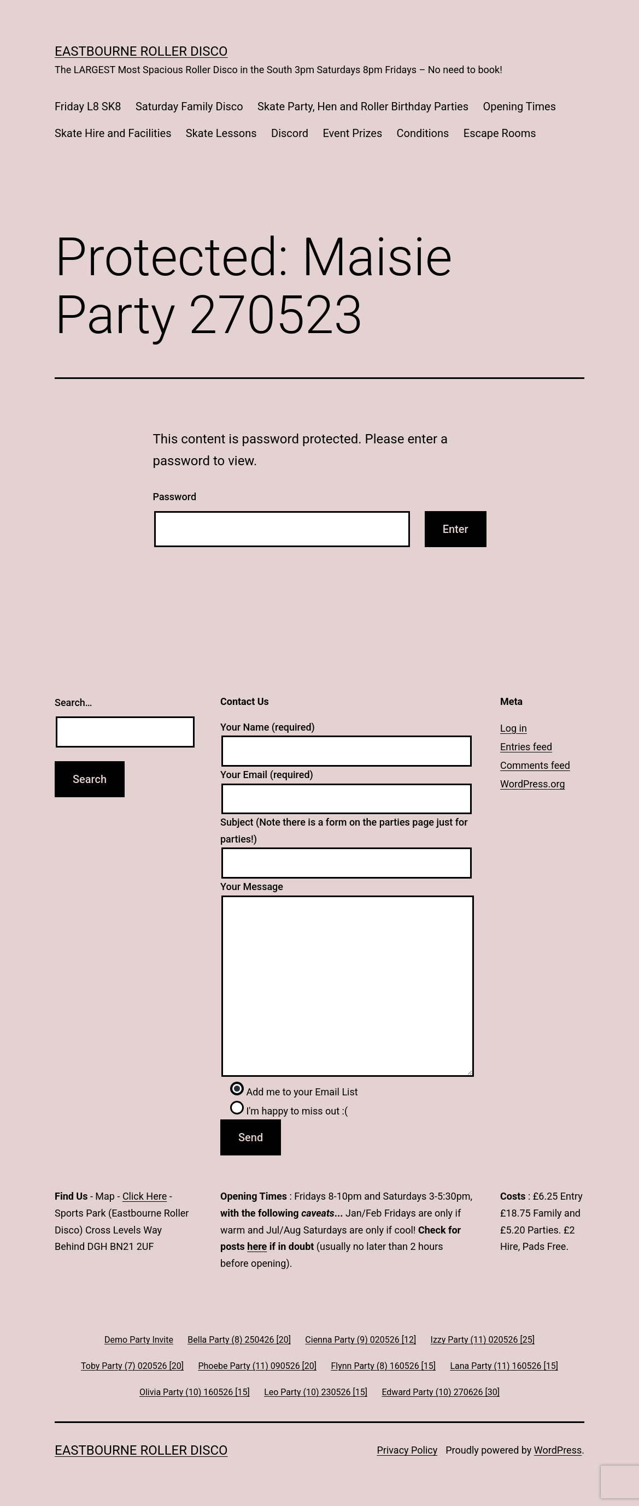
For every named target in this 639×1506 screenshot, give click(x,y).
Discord (289, 133)
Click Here (144, 1196)
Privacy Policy (407, 1450)
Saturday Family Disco (189, 106)
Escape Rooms (500, 133)
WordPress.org (532, 784)
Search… (73, 702)
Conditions (423, 133)
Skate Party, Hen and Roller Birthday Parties (362, 106)
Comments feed (535, 765)
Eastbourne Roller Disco (141, 51)
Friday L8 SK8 (88, 106)
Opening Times (519, 106)
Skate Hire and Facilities (113, 133)
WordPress (558, 1450)
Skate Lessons (221, 133)
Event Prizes (352, 133)
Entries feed (526, 746)
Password (175, 496)
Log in (513, 728)
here (257, 1246)
